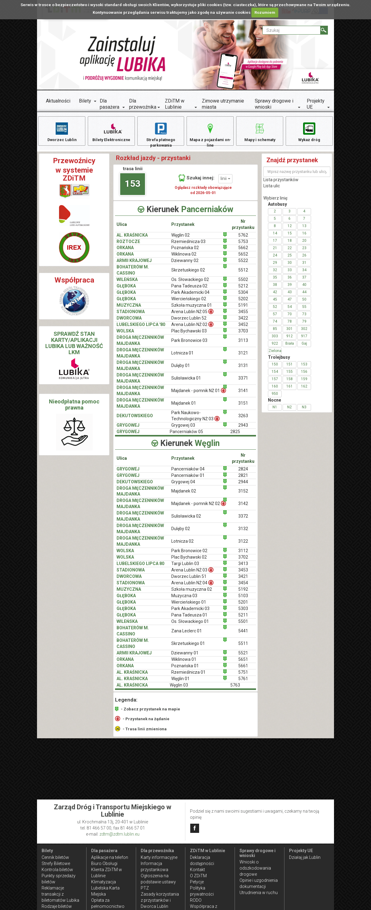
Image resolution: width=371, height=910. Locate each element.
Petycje (197, 881)
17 (275, 244)
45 (275, 303)
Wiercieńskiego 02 (188, 302)
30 (290, 266)
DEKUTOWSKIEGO (135, 419)
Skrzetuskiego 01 (188, 647)
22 (290, 251)
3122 (243, 544)
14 (275, 236)
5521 (243, 656)
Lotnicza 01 (182, 356)
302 (304, 332)
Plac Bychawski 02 (189, 560)
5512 (243, 273)
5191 (243, 308)
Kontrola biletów (57, 869)
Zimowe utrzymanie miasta (223, 104)
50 (304, 303)
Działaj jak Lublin (305, 857)
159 (304, 382)
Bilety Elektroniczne (111, 131)
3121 (243, 356)
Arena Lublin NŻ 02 (192, 328)
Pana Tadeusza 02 (189, 289)
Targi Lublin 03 (185, 567)
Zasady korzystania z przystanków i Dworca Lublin (160, 900)
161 (289, 390)
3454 (243, 586)
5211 (243, 618)
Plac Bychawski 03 (189, 334)
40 (304, 288)
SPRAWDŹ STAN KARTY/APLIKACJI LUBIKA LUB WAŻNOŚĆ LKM (74, 346)
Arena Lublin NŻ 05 (192, 315)
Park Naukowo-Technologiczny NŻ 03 (195, 419)
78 (290, 325)
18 (290, 244)
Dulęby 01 (180, 369)
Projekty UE (316, 104)
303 (275, 339)
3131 (243, 369)
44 (304, 295)
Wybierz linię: (275, 201)
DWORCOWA (129, 321)
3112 (243, 554)
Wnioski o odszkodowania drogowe (255, 868)
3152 (243, 494)
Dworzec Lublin (61, 131)
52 (275, 310)
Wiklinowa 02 (183, 257)
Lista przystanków (281, 183)
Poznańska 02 (185, 251)
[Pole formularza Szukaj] (291, 30)
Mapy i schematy (260, 131)
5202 (243, 302)
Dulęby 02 (180, 532)
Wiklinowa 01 (183, 663)
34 (304, 273)
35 (275, 281)
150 (275, 367)
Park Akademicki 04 (190, 296)
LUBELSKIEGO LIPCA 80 (140, 567)
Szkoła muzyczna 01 (191, 308)
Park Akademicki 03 (190, 612)
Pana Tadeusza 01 (189, 618)
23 (304, 251)
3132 (243, 532)
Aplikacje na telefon (109, 857)
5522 (243, 264)
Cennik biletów (55, 857)
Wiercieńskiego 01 (188, 605)
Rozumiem (264, 12)
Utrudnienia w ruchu (258, 892)
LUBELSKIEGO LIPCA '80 (141, 328)
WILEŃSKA (127, 283)
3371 (243, 381)
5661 (243, 669)
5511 (243, 647)
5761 (243, 682)
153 (132, 187)
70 (290, 317)
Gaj (304, 347)
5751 (243, 675)
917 (304, 339)
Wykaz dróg (309, 131)
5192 (243, 592)
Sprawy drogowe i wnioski (274, 104)
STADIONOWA (131, 315)
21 (275, 251)
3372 (243, 519)
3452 (243, 328)
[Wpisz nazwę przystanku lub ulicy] (296, 175)
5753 (243, 244)
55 (304, 310)
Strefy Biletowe (56, 863)
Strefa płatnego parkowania (160, 134)
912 (289, 339)
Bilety (85, 101)
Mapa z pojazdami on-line (210, 134)
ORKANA (125, 251)
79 (304, 325)
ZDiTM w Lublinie (174, 104)
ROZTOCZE (128, 244)
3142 (243, 507)
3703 (243, 334)
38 (275, 288)
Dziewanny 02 (184, 264)
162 (304, 390)
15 (290, 236)
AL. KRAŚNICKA (132, 238)
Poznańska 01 (185, 669)
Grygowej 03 (183, 428)
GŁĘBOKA (126, 289)
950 (275, 397)
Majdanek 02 (183, 494)
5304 (243, 296)
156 (304, 375)
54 (290, 310)
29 (275, 266)
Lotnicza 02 (182, 544)
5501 (243, 625)
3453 (243, 573)
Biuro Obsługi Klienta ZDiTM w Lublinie (106, 869)
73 (304, 317)
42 (275, 295)
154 (275, 375)
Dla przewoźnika (142, 104)
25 (290, 259)
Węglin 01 (180, 682)
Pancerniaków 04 (188, 472)
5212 (243, 289)
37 (304, 281)
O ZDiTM (198, 875)
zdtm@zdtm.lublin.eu (119, 834)
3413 (243, 567)
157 (275, 382)
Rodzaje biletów (57, 906)
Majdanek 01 (183, 406)
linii (225, 182)
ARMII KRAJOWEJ (134, 264)
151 (289, 367)
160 (275, 390)
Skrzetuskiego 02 (188, 273)
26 (304, 259)
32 (275, 273)
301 (289, 332)
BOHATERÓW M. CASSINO (133, 273)
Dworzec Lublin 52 (188, 321)
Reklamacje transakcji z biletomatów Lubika (60, 894)
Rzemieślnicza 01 (188, 675)
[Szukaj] (324, 30)
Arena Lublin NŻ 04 (192, 586)
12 (290, 229)
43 (290, 295)
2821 (243, 478)
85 (275, 332)
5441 (243, 634)
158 (289, 382)
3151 (243, 406)
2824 (243, 472)
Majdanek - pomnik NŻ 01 (198, 394)
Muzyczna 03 (184, 599)
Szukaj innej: (196, 181)
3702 (243, 560)
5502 (243, 283)
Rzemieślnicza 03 (188, 244)
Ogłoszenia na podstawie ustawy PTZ (158, 881)
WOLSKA (125, 334)
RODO (196, 900)
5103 (243, 599)
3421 (243, 580)
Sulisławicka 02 (186, 519)
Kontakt (197, 869)
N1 (275, 410)
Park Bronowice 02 (189, 554)
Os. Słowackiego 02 (190, 283)
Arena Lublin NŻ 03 (192, 573)
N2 (289, 410)
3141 (243, 394)
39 (290, 288)
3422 (243, 321)
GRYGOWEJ (128, 428)
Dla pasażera (109, 104)
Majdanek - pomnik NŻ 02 (198, 507)
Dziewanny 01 (184, 656)
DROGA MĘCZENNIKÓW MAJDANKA (140, 344)
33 (290, 273)
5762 (243, 238)
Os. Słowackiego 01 (190, 625)
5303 (243, 612)
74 (275, 325)
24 (275, 259)
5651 (243, 663)
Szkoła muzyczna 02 (191, 592)
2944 (243, 485)
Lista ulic (271, 189)
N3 (304, 410)
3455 (243, 315)
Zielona (275, 354)
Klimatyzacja (103, 881)
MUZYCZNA (129, 308)
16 (304, 236)
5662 (243, 251)
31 (304, 266)
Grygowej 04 (183, 485)
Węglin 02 (180, 238)
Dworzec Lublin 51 (188, 580)
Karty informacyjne (159, 857)
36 (290, 281)
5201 (243, 605)
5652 (243, 257)
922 (275, 347)
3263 (243, 419)
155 (289, 375)
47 (290, 303)
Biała (289, 347)
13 (304, 229)
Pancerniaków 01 (188, 478)
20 (304, 244)
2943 (243, 428)
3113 (243, 344)
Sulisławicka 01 (186, 381)
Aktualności (58, 101)
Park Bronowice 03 (189, 344)
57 (275, 317)
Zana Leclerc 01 (186, 634)
